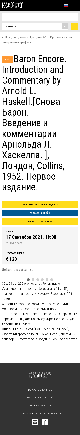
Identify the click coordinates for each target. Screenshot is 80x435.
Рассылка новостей (40, 397)
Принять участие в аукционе (40, 204)
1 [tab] (28, 279)
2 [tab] (33, 279)
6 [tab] (51, 279)
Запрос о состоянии (40, 221)
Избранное (57, 5)
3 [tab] (37, 279)
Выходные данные (40, 389)
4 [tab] (42, 279)
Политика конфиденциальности (40, 413)
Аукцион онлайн (40, 213)
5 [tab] (47, 279)
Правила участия (40, 405)
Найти (74, 26)
